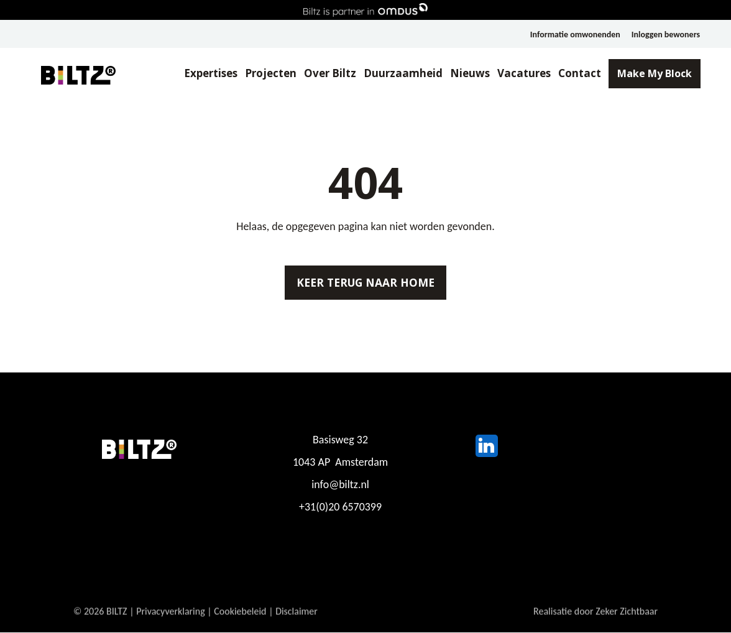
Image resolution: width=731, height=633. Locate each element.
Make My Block (654, 74)
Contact (579, 74)
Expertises (209, 74)
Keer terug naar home (365, 282)
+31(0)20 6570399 (340, 508)
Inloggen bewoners (666, 34)
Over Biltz (329, 74)
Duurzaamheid (402, 74)
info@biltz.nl (340, 485)
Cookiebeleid (240, 619)
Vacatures (523, 74)
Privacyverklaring (170, 619)
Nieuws (469, 74)
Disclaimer (297, 619)
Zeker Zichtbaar (626, 619)
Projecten (270, 74)
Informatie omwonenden (575, 34)
